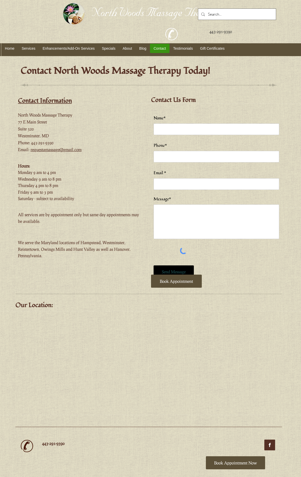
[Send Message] (174, 271)
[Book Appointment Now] (235, 462)
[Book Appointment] (176, 281)
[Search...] (236, 14)
